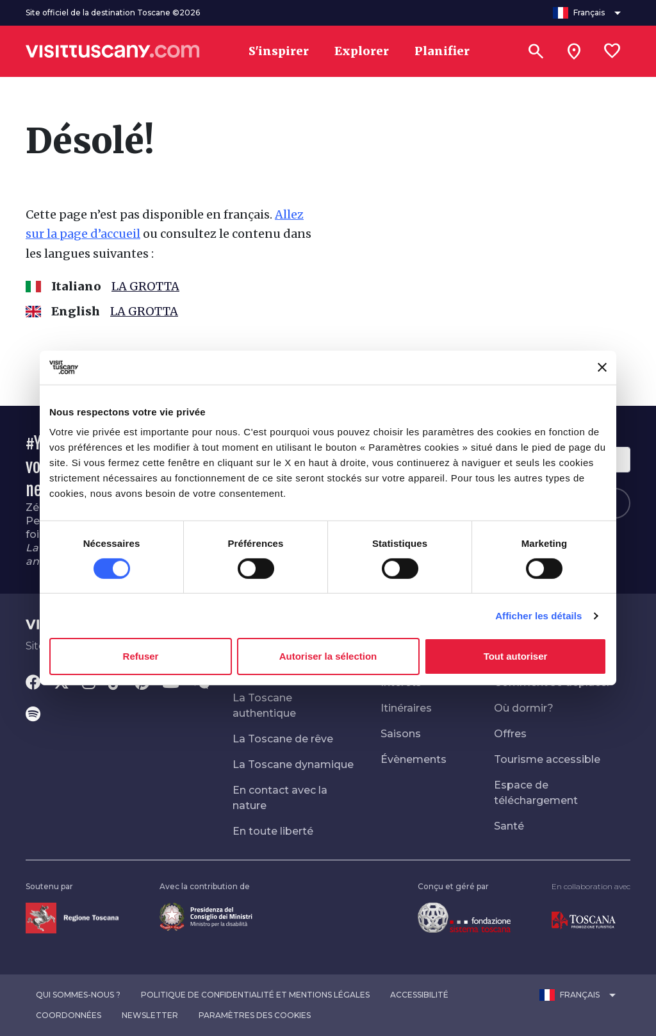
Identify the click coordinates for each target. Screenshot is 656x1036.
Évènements (414, 759)
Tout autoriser (516, 656)
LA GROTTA (145, 286)
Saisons (401, 734)
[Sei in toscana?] (574, 51)
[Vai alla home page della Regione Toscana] (72, 917)
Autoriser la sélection (328, 656)
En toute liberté (273, 831)
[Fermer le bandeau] (602, 367)
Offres (510, 734)
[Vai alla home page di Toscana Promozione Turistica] (584, 920)
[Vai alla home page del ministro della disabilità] (206, 916)
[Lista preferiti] (612, 51)
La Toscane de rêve (283, 739)
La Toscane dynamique (293, 764)
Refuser (141, 656)
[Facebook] (33, 683)
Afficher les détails (538, 615)
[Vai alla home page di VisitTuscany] (113, 51)
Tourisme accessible (547, 759)
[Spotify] (33, 715)
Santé (509, 826)
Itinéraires (406, 708)
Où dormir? (524, 708)
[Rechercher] (536, 51)
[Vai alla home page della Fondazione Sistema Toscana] (464, 917)
